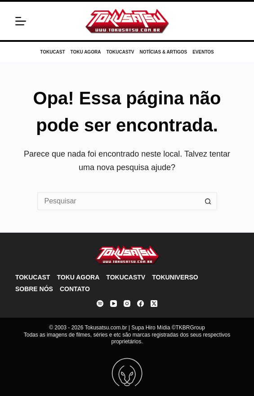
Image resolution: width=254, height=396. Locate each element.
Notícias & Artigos (163, 52)
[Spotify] (100, 303)
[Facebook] (140, 303)
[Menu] (20, 21)
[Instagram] (127, 303)
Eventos (203, 52)
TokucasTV (120, 52)
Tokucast (52, 52)
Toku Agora (86, 52)
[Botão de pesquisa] (208, 201)
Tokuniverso (175, 277)
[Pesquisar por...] (118, 201)
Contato (75, 288)
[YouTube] (113, 303)
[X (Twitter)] (154, 303)
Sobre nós (34, 288)
